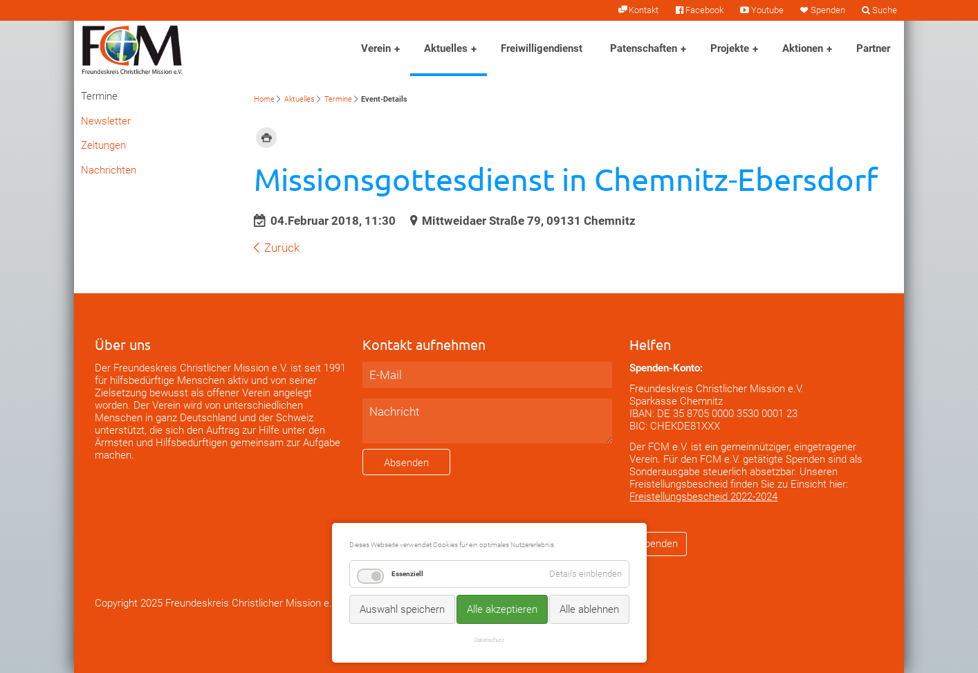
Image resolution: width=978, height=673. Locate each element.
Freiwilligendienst (541, 48)
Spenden (828, 10)
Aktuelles (446, 48)
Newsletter (106, 121)
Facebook (704, 10)
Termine (338, 99)
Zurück (281, 248)
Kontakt (643, 10)
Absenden (406, 463)
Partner (873, 48)
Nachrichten (108, 170)
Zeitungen (103, 145)
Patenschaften (643, 48)
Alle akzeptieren (502, 609)
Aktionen (802, 48)
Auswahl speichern (402, 609)
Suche (884, 10)
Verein (376, 48)
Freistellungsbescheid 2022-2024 (703, 496)
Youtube (767, 10)
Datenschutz (489, 639)
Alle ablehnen (589, 609)
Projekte (729, 48)
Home (264, 99)
